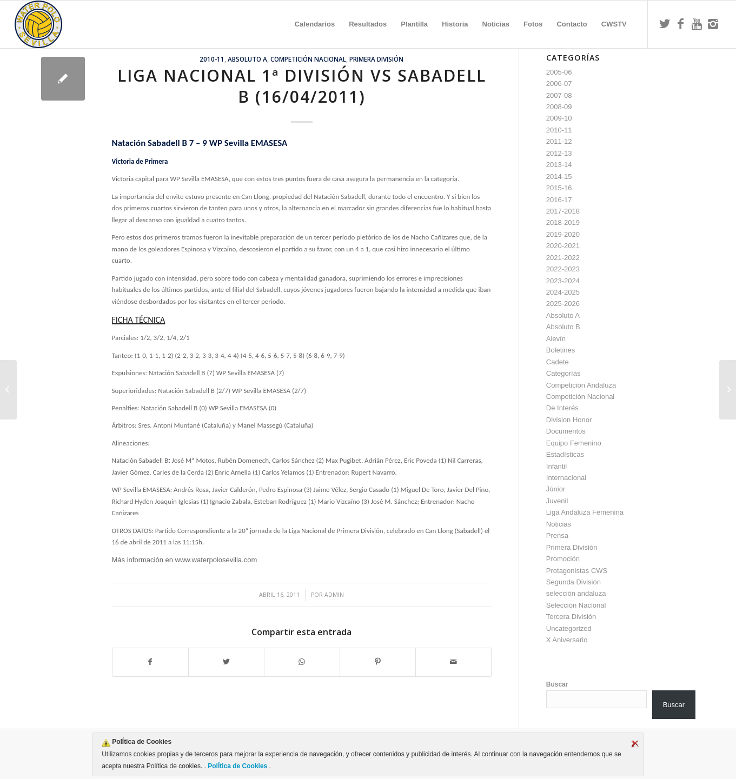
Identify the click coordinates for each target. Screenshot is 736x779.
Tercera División (571, 616)
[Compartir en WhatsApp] (302, 662)
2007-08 (559, 95)
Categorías (563, 373)
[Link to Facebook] (681, 24)
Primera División (376, 59)
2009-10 (559, 118)
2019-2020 (563, 234)
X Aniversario (567, 640)
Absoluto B (563, 327)
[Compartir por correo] (453, 662)
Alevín (556, 339)
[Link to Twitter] (665, 24)
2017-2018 (563, 211)
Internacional (566, 478)
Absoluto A (247, 59)
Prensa (557, 535)
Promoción (563, 559)
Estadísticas (565, 454)
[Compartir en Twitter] (226, 662)
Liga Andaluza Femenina (585, 512)
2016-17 (559, 200)
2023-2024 (563, 281)
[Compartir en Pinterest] (377, 662)
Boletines (560, 350)
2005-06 (559, 72)
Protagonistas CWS (576, 571)
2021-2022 (563, 258)
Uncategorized (569, 628)
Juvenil (557, 501)
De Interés (562, 408)
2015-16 (559, 188)
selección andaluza (576, 593)
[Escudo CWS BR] (38, 24)
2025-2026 (563, 303)
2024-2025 (563, 292)
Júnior (555, 489)
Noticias (558, 524)
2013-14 (559, 165)
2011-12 (559, 141)
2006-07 (559, 83)
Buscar (557, 684)
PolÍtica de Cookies (237, 766)
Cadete (557, 362)
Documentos (566, 431)
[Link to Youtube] (697, 24)
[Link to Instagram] (713, 24)
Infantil (556, 466)
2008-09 (559, 107)
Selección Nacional (576, 605)
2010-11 (212, 59)
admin (334, 594)
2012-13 (559, 153)
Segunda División (573, 582)
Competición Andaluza (581, 385)
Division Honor (569, 420)
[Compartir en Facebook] (150, 662)
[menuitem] (315, 24)
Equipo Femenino (573, 443)
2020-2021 (563, 246)
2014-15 (559, 176)
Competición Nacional (308, 59)
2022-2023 (563, 269)
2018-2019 (563, 222)
